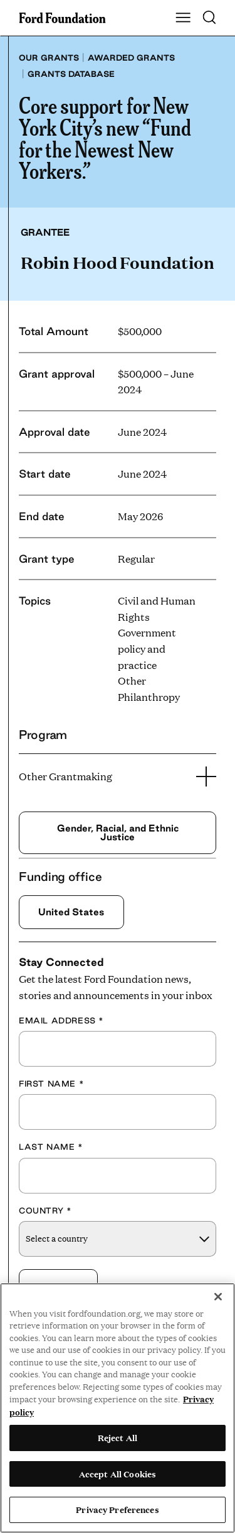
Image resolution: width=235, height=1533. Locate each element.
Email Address (61, 1020)
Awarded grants (131, 57)
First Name (51, 1083)
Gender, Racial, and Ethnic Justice (118, 832)
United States (71, 912)
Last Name (51, 1146)
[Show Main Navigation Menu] (183, 18)
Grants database (71, 73)
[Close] (218, 1296)
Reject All (117, 1437)
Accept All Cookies (117, 1473)
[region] (117, 1408)
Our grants (49, 57)
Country (45, 1210)
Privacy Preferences (117, 1509)
